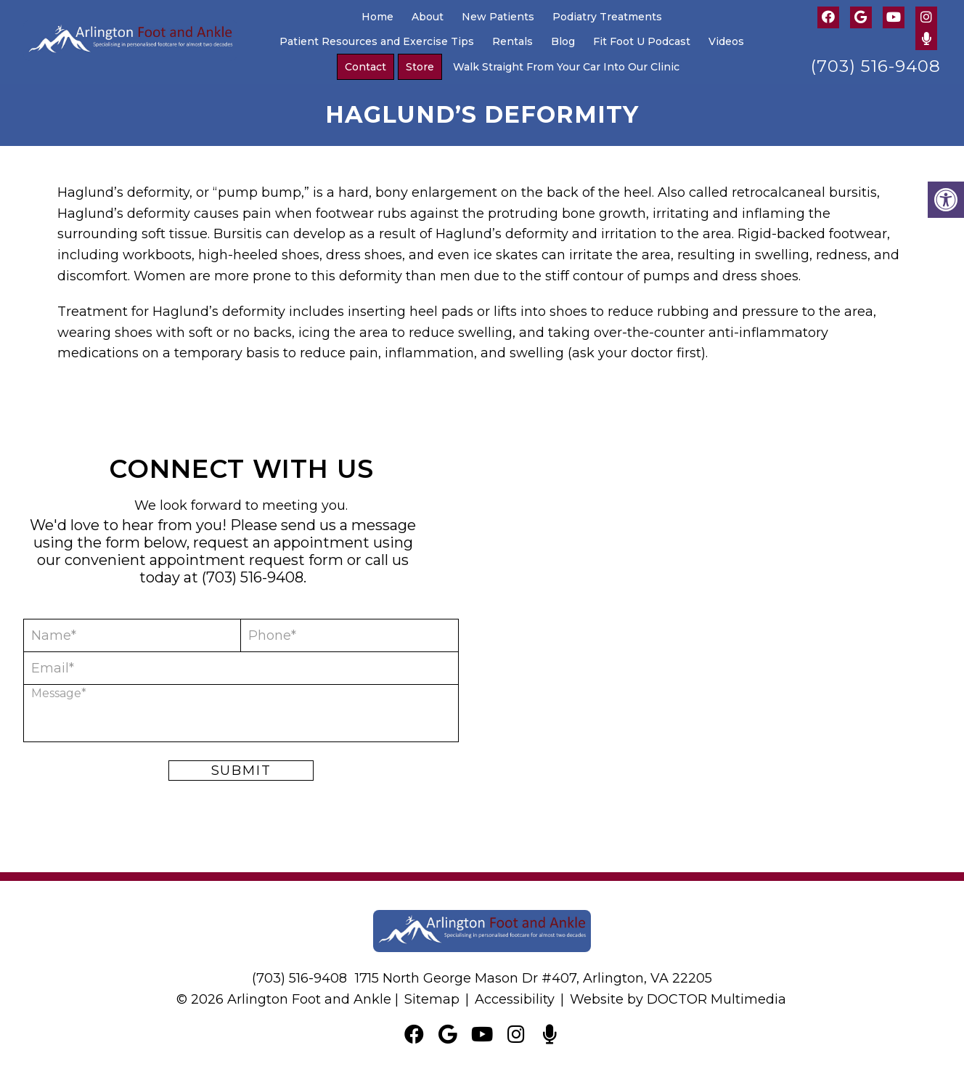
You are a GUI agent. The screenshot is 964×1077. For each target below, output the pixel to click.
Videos (726, 41)
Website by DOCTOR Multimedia (678, 999)
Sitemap (431, 999)
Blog (563, 41)
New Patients (498, 16)
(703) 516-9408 (876, 66)
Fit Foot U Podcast (641, 41)
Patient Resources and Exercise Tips (376, 41)
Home (377, 16)
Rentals (512, 41)
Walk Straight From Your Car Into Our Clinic (566, 66)
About (428, 16)
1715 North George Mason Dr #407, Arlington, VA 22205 (533, 978)
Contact (365, 66)
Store (420, 66)
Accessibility (515, 999)
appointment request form (246, 560)
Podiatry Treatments (607, 16)
